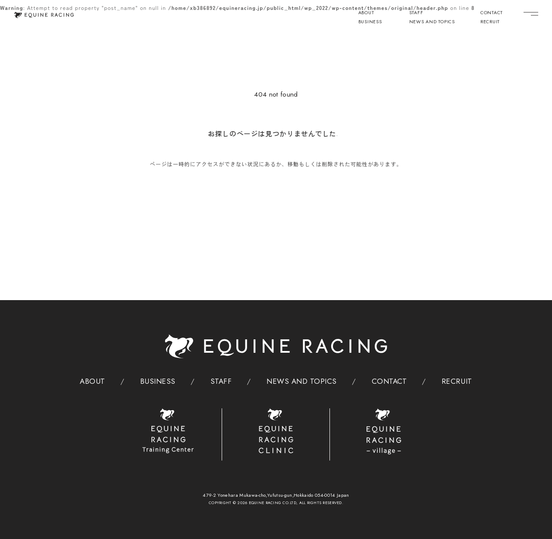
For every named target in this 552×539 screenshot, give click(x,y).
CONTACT (491, 13)
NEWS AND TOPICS (432, 22)
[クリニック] (276, 431)
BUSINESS (370, 22)
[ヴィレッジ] (384, 431)
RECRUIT (490, 22)
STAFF (416, 13)
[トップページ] (44, 14)
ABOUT (366, 13)
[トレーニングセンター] (168, 431)
